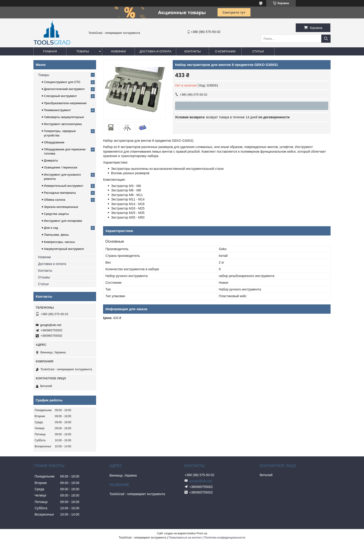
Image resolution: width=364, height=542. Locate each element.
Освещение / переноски (60, 167)
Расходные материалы (60, 192)
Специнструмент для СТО (62, 82)
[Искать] (326, 39)
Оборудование (54, 142)
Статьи (258, 51)
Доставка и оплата (155, 51)
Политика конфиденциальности (224, 537)
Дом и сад (51, 227)
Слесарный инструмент (60, 96)
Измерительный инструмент (63, 185)
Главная (50, 51)
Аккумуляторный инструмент (64, 249)
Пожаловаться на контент (185, 537)
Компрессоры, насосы (59, 242)
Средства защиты (56, 214)
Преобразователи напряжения (65, 103)
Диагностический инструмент (64, 89)
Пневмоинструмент (57, 110)
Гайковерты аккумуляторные (64, 117)
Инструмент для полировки (63, 221)
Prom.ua (202, 533)
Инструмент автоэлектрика (63, 124)
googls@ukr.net (50, 325)
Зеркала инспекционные (61, 207)
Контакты (192, 51)
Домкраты (51, 160)
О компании (225, 51)
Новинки (118, 51)
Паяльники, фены (56, 234)
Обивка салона (54, 199)
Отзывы (44, 277)
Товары (82, 51)
